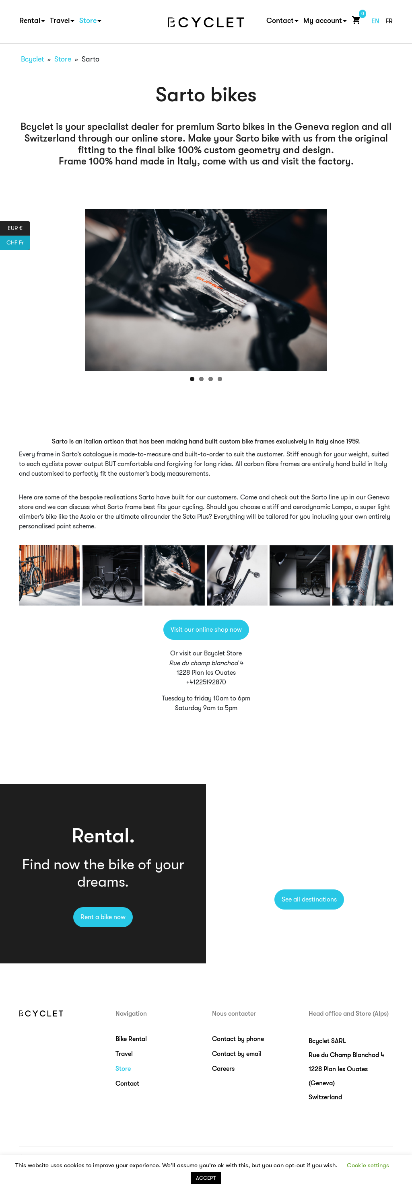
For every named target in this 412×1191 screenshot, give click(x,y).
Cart (354, 19)
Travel (60, 20)
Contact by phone (238, 1039)
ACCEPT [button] (206, 1178)
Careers (223, 1068)
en (375, 21)
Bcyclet (32, 59)
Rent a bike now (103, 917)
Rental (29, 20)
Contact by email (237, 1054)
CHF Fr (18, 243)
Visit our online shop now (206, 629)
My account (322, 20)
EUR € (19, 228)
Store (88, 20)
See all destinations (309, 899)
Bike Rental (131, 1039)
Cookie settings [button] (368, 1165)
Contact (280, 20)
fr (389, 21)
